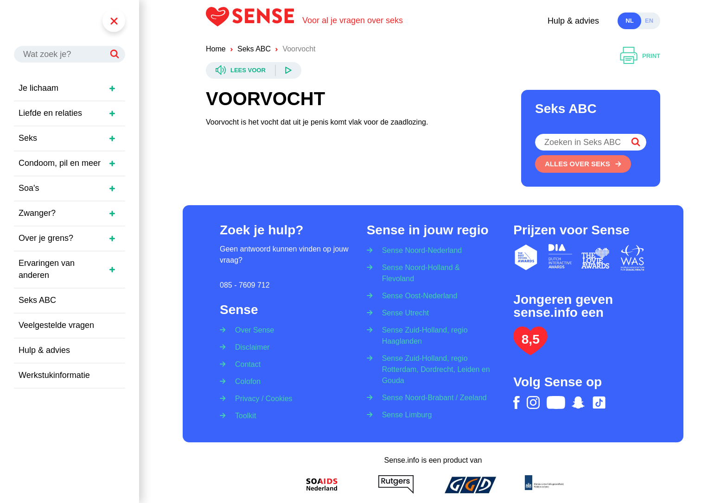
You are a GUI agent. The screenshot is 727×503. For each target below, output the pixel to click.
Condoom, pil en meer (60, 163)
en (649, 20)
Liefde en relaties (50, 113)
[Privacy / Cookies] (261, 398)
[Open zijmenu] (112, 88)
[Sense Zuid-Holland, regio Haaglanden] (433, 335)
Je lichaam (38, 88)
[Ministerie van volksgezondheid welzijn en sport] (544, 484)
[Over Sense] (251, 327)
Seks (28, 138)
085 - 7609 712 (245, 285)
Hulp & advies (573, 21)
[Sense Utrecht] (402, 312)
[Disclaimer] (249, 346)
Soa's (29, 188)
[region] (74, 244)
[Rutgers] (396, 484)
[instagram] (533, 402)
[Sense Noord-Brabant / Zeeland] (431, 397)
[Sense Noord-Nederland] (419, 247)
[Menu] (113, 20)
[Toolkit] (242, 415)
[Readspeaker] (253, 70)
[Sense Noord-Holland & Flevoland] (433, 272)
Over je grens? (46, 238)
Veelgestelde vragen (56, 325)
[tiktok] (599, 402)
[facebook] (516, 402)
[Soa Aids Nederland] (322, 484)
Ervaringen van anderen (47, 269)
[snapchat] (578, 402)
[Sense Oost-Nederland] (417, 295)
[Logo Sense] (254, 20)
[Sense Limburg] (404, 414)
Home (216, 49)
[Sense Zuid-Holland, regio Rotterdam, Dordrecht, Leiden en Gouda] (433, 369)
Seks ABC (37, 300)
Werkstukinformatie (54, 375)
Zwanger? (37, 213)
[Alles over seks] (583, 164)
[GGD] (470, 484)
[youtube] (556, 402)
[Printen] (640, 56)
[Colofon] (245, 381)
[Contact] (245, 363)
